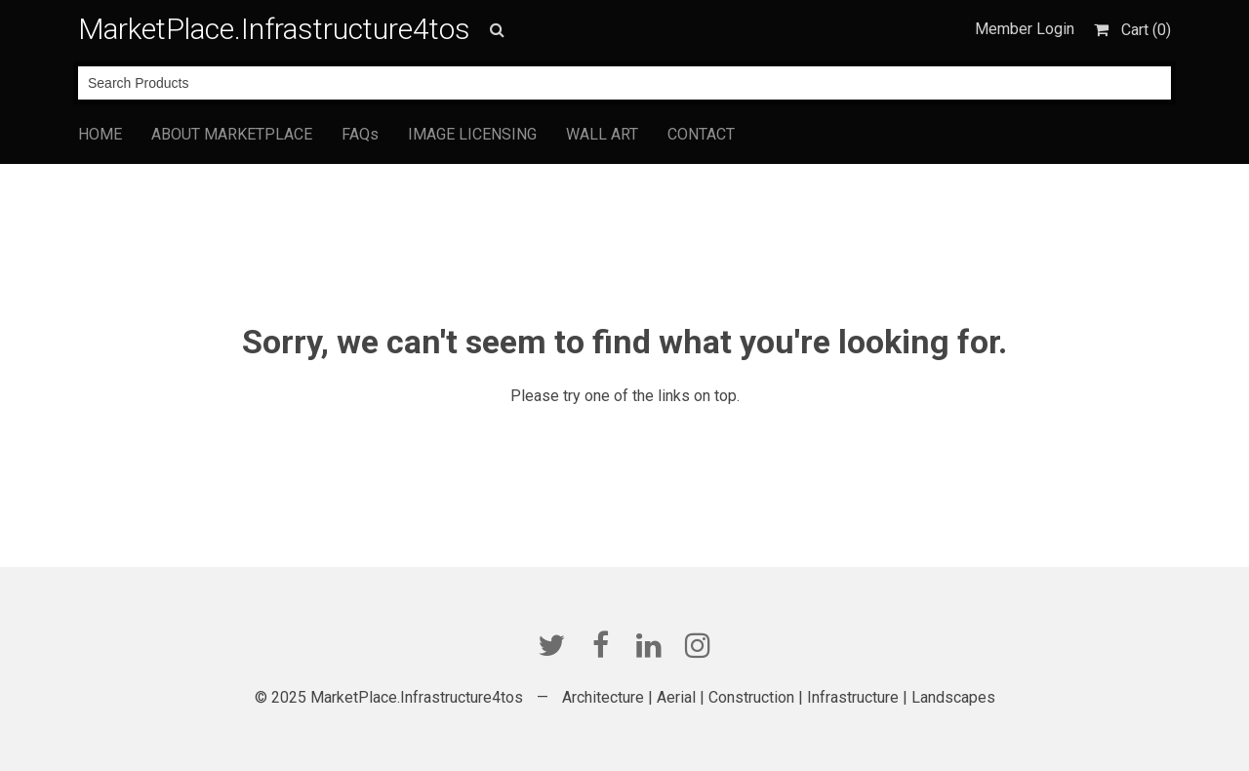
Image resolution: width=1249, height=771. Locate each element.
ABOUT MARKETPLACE (231, 134)
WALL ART (602, 134)
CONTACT (701, 134)
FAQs (360, 134)
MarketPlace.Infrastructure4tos (274, 29)
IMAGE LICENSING (472, 134)
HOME (100, 134)
